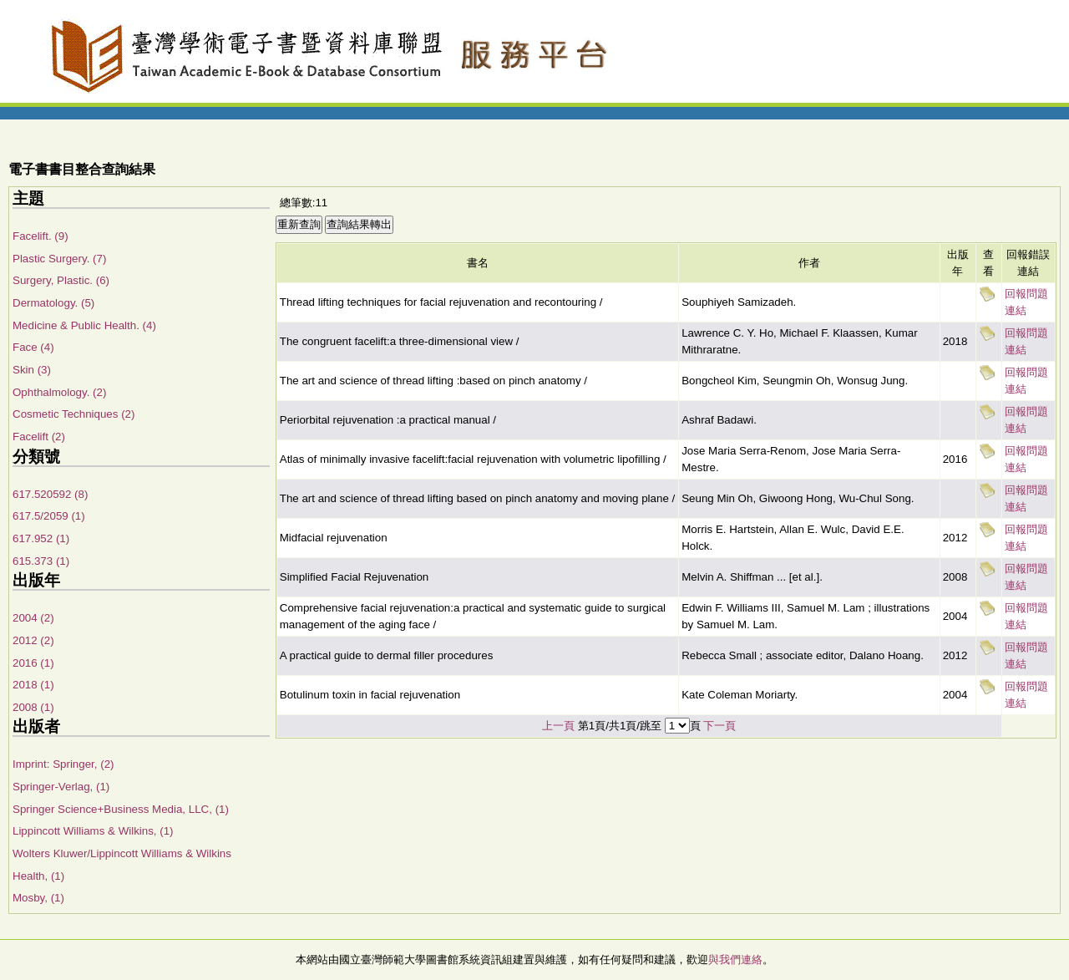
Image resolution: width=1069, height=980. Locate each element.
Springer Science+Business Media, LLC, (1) (121, 809)
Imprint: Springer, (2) (63, 764)
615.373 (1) (41, 561)
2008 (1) (33, 707)
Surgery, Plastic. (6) (61, 280)
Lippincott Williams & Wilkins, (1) (93, 831)
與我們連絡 (735, 959)
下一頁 (719, 725)
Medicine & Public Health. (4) (84, 325)
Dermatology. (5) (53, 303)
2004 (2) (33, 618)
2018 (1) (33, 684)
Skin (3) (32, 369)
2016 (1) (33, 663)
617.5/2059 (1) (49, 516)
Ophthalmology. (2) (59, 392)
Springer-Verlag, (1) (61, 786)
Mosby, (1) (38, 897)
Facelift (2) (39, 436)
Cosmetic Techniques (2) (73, 414)
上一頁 (558, 725)
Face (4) (33, 347)
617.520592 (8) (50, 494)
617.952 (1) (41, 538)
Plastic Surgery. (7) (59, 258)
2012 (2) (33, 640)
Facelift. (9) (40, 236)
